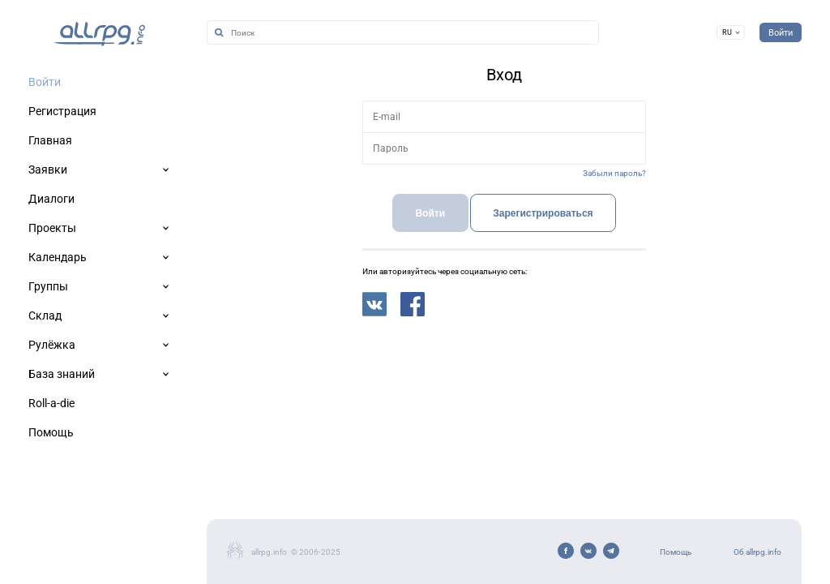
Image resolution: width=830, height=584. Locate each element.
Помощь (675, 552)
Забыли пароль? (614, 173)
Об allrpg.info (757, 552)
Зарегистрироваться (543, 213)
